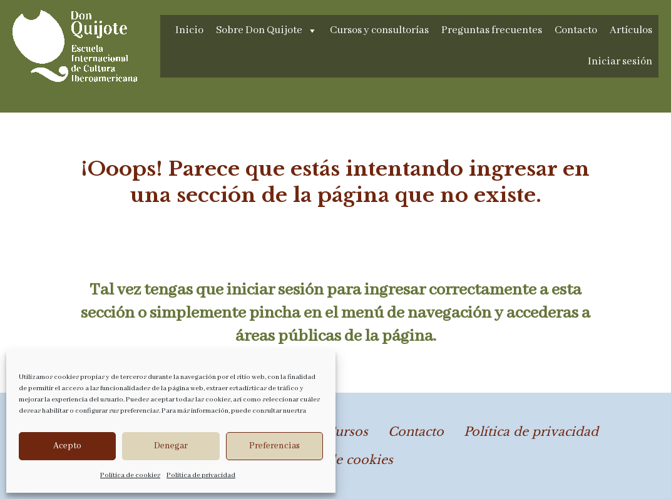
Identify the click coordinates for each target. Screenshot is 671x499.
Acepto (67, 445)
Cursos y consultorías (379, 30)
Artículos (631, 30)
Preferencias (274, 445)
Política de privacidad (200, 475)
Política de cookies (130, 475)
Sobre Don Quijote (266, 30)
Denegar (171, 445)
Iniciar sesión (620, 61)
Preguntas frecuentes (491, 30)
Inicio (189, 30)
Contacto (576, 30)
